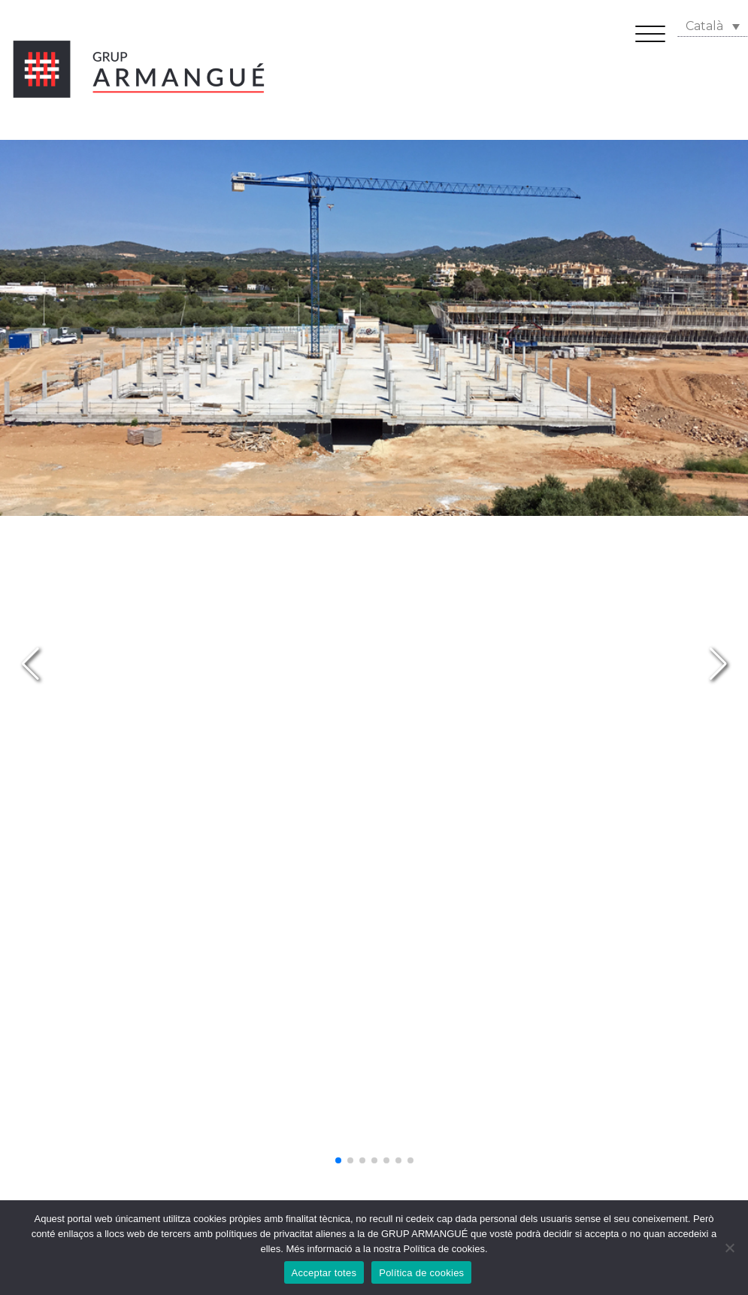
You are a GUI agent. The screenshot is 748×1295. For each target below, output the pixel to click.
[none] (712, 26)
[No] (729, 1247)
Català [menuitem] (704, 26)
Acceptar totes (324, 1272)
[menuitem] (712, 26)
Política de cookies (421, 1272)
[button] (338, 1160)
